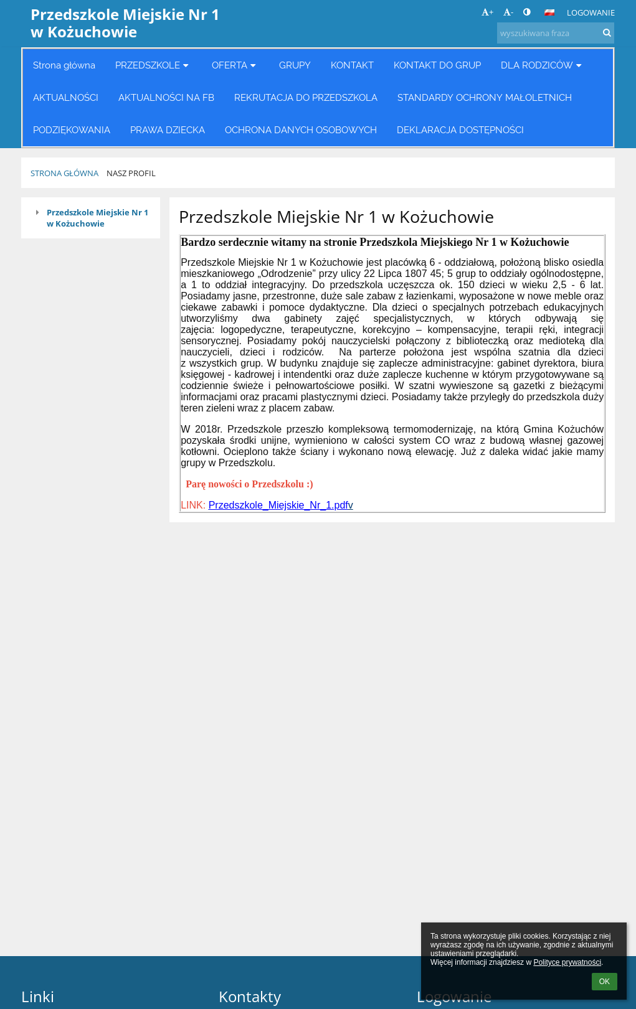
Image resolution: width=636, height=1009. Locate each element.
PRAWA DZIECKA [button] (167, 129)
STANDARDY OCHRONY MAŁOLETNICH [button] (484, 97)
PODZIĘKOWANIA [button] (71, 129)
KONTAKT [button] (352, 65)
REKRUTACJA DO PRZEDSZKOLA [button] (305, 97)
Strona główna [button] (64, 65)
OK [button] (604, 981)
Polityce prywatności (567, 962)
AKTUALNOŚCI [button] (65, 97)
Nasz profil (131, 173)
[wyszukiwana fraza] (555, 33)
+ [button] (487, 11)
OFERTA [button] (235, 65)
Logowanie (591, 12)
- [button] (508, 11)
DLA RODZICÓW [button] (543, 65)
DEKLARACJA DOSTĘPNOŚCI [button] (460, 129)
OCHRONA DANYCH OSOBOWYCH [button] (301, 129)
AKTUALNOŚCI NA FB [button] (166, 97)
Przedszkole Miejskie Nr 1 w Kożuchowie (97, 218)
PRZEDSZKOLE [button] (153, 65)
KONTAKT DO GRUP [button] (437, 65)
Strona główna (64, 173)
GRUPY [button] (295, 65)
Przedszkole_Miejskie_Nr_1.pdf (278, 505)
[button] (549, 12)
